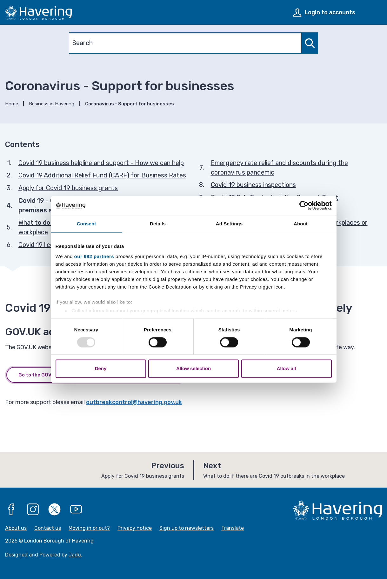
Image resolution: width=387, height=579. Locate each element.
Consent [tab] (86, 223)
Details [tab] (158, 223)
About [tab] (301, 223)
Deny (101, 368)
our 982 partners (94, 256)
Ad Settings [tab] (229, 223)
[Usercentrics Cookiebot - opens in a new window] (304, 205)
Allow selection (193, 368)
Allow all (286, 368)
